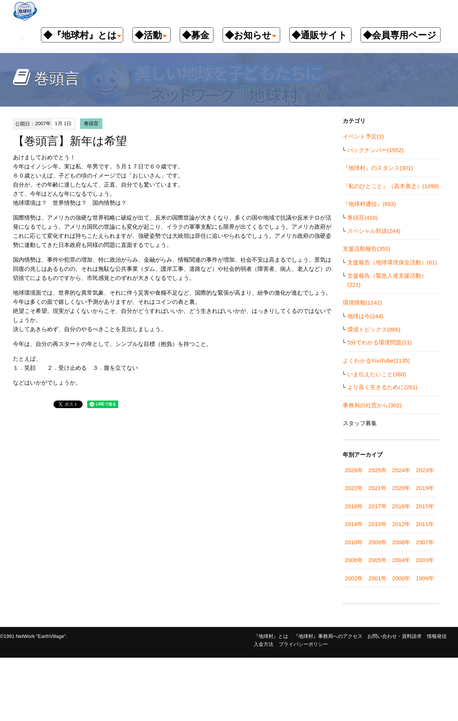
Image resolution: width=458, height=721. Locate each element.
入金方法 (263, 644)
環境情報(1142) (362, 302)
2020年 (401, 488)
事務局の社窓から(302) (372, 405)
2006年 (354, 560)
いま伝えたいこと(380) (376, 374)
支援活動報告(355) (366, 248)
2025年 (378, 470)
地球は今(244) (365, 316)
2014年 (354, 524)
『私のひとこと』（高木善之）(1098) (391, 186)
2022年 (354, 488)
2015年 (425, 506)
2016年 (401, 506)
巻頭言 (91, 123)
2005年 (378, 560)
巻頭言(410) (362, 217)
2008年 (401, 542)
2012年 (401, 524)
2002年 (354, 578)
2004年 (401, 560)
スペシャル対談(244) (373, 231)
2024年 (401, 470)
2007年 (425, 542)
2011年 (425, 524)
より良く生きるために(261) (382, 387)
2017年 (378, 506)
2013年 (378, 524)
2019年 (425, 488)
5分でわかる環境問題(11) (379, 342)
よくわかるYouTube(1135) (376, 360)
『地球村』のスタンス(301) (378, 168)
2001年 (378, 578)
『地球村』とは (271, 636)
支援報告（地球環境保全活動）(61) (392, 262)
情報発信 (437, 636)
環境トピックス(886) (373, 329)
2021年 (378, 488)
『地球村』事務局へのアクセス (327, 636)
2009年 (378, 542)
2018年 (354, 506)
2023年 (425, 470)
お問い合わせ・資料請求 (394, 636)
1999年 (425, 578)
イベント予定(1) (363, 136)
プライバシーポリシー (303, 644)
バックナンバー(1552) (375, 150)
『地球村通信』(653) (369, 204)
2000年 (401, 578)
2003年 (425, 560)
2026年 (354, 470)
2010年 (354, 542)
